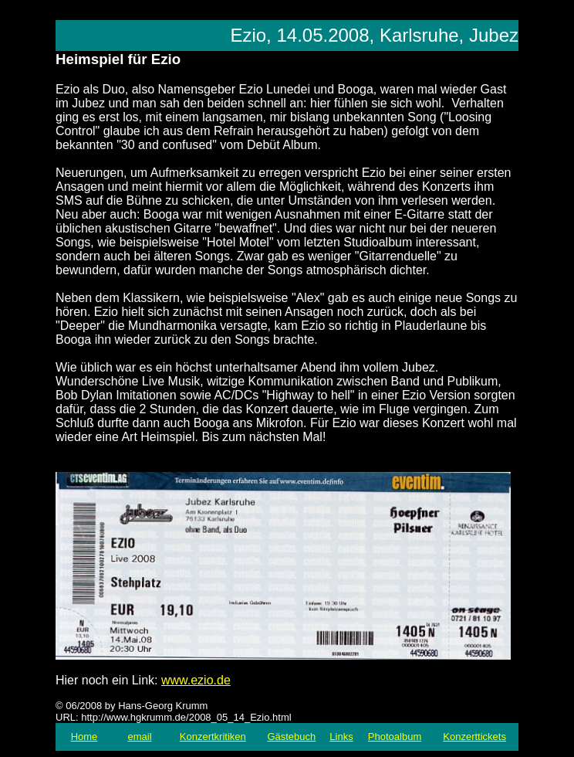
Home (84, 736)
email (139, 736)
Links (341, 736)
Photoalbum (394, 736)
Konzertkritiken (213, 736)
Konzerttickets (474, 736)
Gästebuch (291, 736)
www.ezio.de (196, 680)
